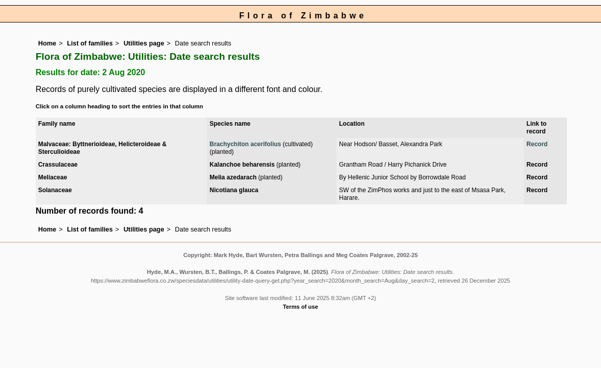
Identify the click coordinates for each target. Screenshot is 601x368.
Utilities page (144, 43)
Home (47, 43)
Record (536, 144)
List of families (90, 43)
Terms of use (300, 307)
